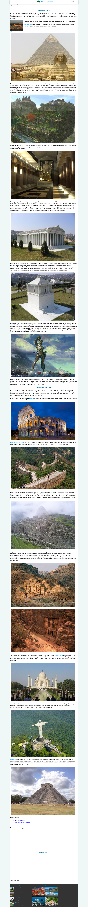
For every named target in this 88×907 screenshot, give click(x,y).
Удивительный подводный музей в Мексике (37, 904)
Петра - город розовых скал (22, 824)
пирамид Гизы (28, 24)
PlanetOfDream (47, 2)
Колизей (31, 398)
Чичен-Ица (13, 759)
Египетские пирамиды (20, 820)
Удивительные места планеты (22, 822)
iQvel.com (24, 5)
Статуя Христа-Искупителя (17, 704)
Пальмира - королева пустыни (17, 31)
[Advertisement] (44, 840)
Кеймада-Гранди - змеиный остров (49, 904)
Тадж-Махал (59, 655)
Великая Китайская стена (17, 442)
